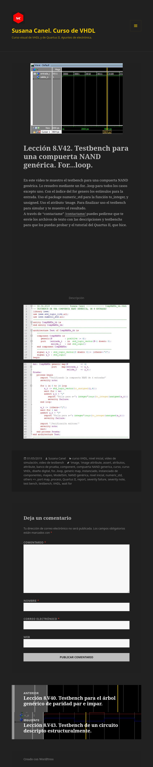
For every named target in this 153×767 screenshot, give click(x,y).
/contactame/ (75, 213)
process (56, 479)
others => (30, 479)
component (67, 467)
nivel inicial (96, 458)
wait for (67, 483)
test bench (30, 483)
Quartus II (69, 479)
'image (74, 462)
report (81, 479)
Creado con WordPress (39, 759)
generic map (72, 471)
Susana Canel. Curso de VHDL (53, 30)
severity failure (96, 479)
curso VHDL (79, 458)
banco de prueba (47, 467)
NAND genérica (78, 475)
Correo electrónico (42, 619)
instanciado (89, 471)
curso (117, 467)
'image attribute (91, 462)
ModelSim (60, 475)
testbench (45, 483)
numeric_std (114, 475)
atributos (119, 462)
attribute (29, 467)
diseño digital (41, 471)
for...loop (57, 471)
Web (27, 637)
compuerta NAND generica (94, 467)
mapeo (47, 475)
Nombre (31, 601)
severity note (116, 479)
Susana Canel (57, 458)
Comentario (35, 542)
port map (43, 479)
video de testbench (51, 462)
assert (107, 462)
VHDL (56, 483)
